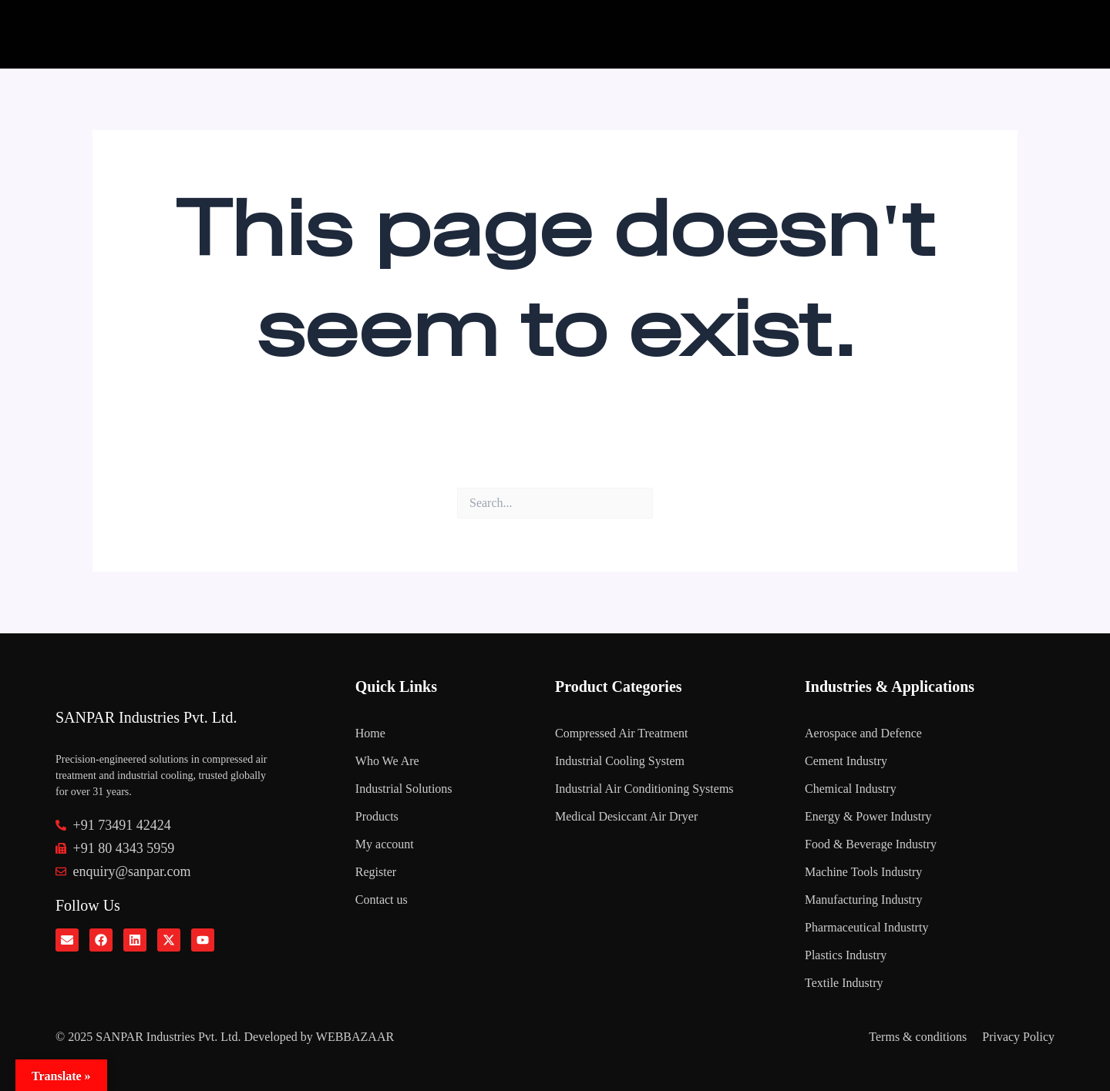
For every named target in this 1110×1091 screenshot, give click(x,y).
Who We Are (387, 760)
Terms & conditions (918, 1036)
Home (370, 733)
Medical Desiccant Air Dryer (626, 816)
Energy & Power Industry (868, 816)
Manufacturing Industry (863, 899)
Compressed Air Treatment (621, 733)
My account (384, 844)
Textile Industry (844, 982)
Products (377, 816)
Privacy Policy (1018, 1036)
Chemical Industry (850, 788)
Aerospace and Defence (863, 733)
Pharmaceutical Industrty (866, 927)
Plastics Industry (845, 955)
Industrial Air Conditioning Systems (644, 788)
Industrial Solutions (403, 788)
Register (375, 871)
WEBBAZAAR (355, 1036)
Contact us (381, 899)
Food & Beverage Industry (871, 844)
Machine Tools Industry (863, 871)
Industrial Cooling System (619, 760)
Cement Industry (846, 760)
